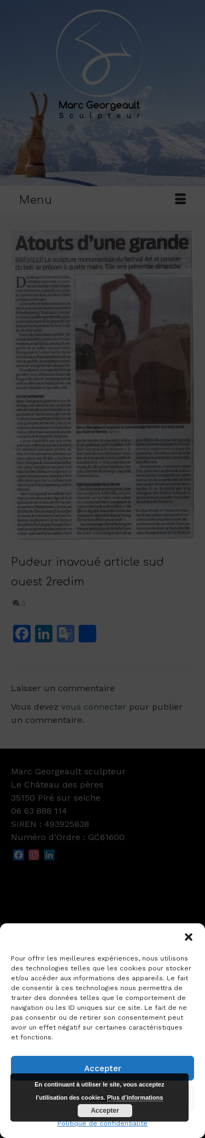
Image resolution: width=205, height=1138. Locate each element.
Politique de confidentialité (102, 1123)
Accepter (102, 1068)
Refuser (102, 1098)
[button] (188, 937)
